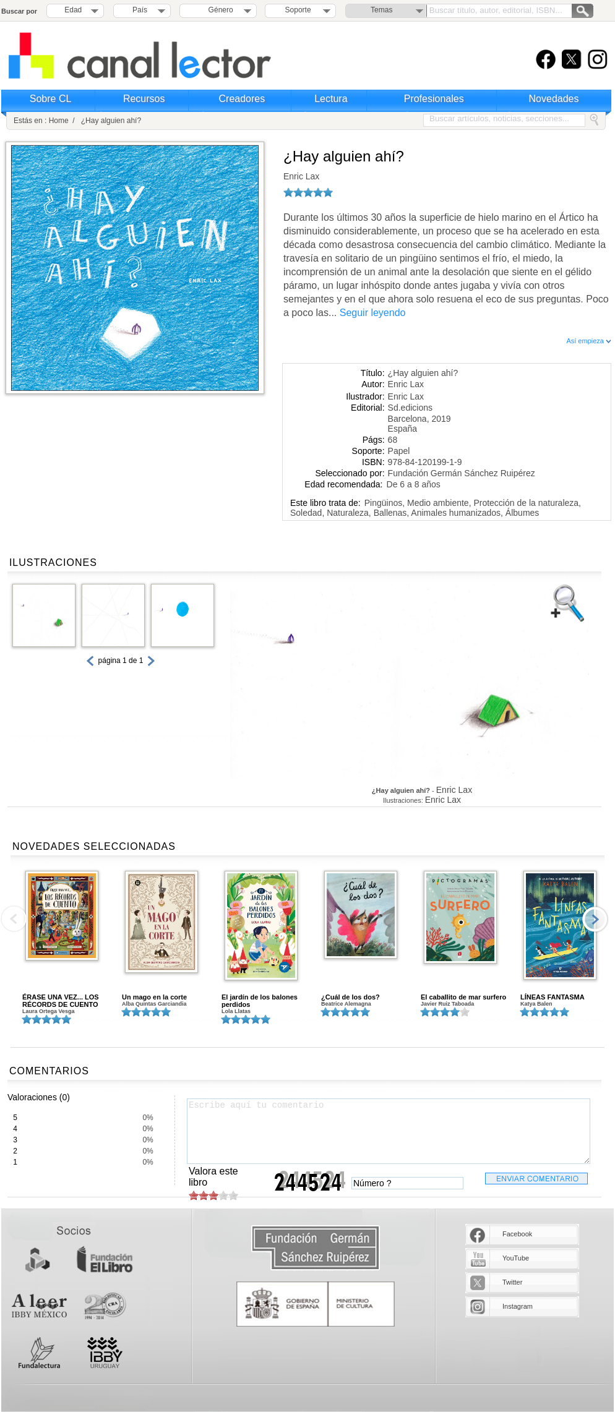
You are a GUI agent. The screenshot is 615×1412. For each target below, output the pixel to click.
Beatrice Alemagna (346, 1004)
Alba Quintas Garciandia (154, 1004)
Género (218, 10)
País (139, 10)
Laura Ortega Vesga (48, 1011)
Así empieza (588, 340)
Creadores (242, 98)
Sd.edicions (410, 408)
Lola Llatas (236, 1011)
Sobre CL (51, 98)
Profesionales (434, 98)
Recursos (144, 98)
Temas (381, 10)
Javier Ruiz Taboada (447, 1004)
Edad (73, 10)
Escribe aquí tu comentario (388, 1131)
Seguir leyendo (373, 312)
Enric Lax (301, 176)
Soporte (298, 10)
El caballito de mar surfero (463, 997)
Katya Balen (536, 1004)
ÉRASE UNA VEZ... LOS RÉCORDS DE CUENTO (60, 1000)
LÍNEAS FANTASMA (552, 997)
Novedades (554, 98)
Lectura (330, 98)
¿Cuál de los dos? (350, 997)
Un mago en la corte (154, 997)
